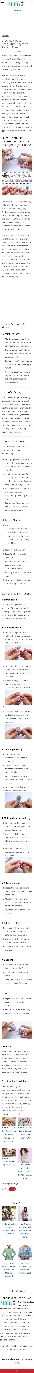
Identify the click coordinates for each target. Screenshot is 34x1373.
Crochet (5, 35)
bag (3, 130)
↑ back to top (17, 1291)
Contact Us (17, 1359)
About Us (6, 1359)
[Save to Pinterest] (12, 1189)
